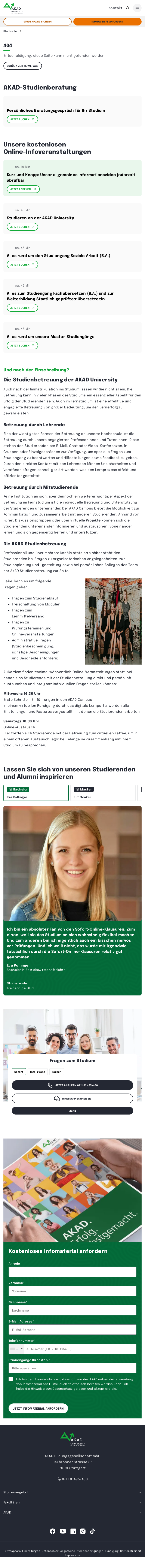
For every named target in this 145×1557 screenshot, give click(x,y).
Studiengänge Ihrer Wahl (29, 1360)
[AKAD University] (72, 1440)
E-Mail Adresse (21, 1321)
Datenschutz (63, 1388)
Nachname (18, 1302)
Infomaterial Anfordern (107, 21)
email (73, 1110)
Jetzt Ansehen (23, 189)
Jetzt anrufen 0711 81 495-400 (72, 1085)
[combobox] (16, 1349)
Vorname (16, 1283)
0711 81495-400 (72, 1479)
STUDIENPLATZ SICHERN (38, 21)
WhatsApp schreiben (72, 1098)
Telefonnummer (22, 1340)
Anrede (14, 1263)
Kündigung (111, 1551)
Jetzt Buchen (22, 119)
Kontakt (115, 8)
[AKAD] (13, 8)
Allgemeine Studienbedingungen (81, 1551)
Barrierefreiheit (130, 1551)
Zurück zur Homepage (22, 65)
